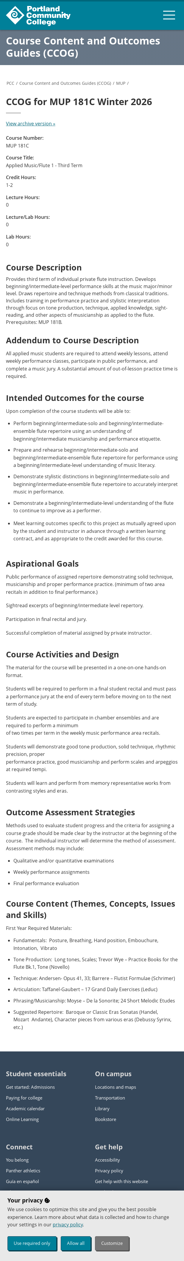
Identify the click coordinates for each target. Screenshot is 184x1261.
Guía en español (22, 1181)
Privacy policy (109, 1171)
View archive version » (30, 123)
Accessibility (107, 1160)
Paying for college (24, 1098)
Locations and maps (115, 1087)
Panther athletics (23, 1171)
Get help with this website (121, 1181)
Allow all (76, 1243)
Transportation (110, 1098)
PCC (10, 83)
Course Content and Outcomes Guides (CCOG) (83, 47)
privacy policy (68, 1224)
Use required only (32, 1243)
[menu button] (169, 14)
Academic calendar (25, 1108)
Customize (112, 1243)
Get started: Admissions (30, 1087)
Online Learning (22, 1119)
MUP (120, 83)
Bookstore (105, 1119)
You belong (17, 1160)
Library (102, 1108)
